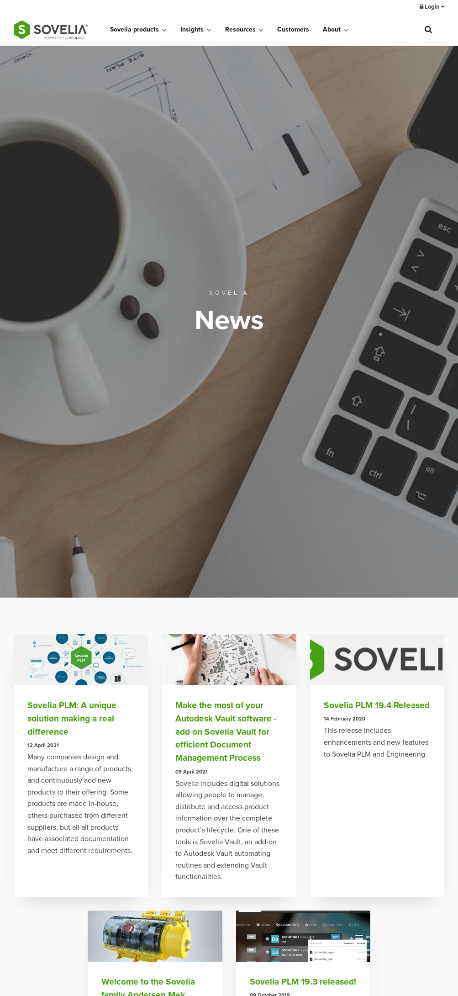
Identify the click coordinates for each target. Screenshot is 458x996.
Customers (293, 29)
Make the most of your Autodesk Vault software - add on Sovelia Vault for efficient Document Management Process (226, 731)
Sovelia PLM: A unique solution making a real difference (71, 718)
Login (432, 7)
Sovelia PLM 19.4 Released (377, 705)
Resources (244, 29)
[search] (428, 30)
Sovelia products (138, 29)
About (335, 29)
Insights (195, 29)
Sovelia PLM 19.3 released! (303, 981)
